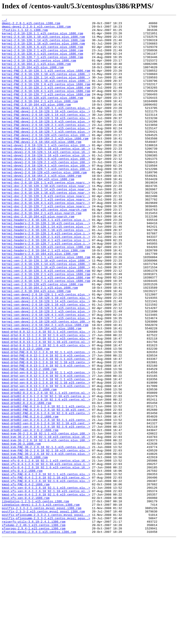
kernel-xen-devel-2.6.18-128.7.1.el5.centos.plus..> (46, 378)
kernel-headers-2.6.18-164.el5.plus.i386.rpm (40, 301)
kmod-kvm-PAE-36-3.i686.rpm (25, 545)
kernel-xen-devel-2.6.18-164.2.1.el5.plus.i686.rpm (45, 387)
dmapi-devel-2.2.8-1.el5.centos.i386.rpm (36, 28)
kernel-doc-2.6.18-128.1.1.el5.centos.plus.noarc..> (46, 216)
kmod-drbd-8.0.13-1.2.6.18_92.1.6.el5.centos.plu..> (46, 411)
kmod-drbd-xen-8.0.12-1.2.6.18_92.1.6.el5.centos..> (46, 448)
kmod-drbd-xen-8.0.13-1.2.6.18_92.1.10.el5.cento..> (46, 456)
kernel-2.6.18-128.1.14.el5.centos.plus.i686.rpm (43, 45)
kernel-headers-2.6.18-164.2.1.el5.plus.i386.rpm (43, 297)
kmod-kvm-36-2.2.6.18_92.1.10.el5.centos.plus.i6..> (46, 521)
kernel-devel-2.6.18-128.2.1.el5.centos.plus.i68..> (46, 191)
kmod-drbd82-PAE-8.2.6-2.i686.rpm (30, 496)
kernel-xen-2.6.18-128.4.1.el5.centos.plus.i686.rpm (46, 330)
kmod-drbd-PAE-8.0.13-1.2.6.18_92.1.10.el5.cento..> (46, 431)
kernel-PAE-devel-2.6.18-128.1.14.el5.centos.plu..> (46, 134)
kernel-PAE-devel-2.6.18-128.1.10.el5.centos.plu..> (46, 130)
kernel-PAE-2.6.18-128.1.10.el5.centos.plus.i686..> (46, 85)
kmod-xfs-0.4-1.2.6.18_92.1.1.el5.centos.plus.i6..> (46, 549)
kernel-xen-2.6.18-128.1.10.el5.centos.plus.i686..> (46, 309)
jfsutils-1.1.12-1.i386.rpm (25, 33)
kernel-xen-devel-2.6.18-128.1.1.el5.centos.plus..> (46, 350)
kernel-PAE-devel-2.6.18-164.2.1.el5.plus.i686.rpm (45, 163)
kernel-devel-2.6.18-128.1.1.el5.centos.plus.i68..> (46, 171)
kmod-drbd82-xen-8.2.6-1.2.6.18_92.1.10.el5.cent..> (46, 505)
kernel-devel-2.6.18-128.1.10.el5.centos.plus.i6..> (46, 175)
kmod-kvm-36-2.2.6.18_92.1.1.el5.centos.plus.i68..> (46, 517)
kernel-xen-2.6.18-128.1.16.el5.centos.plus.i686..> (46, 317)
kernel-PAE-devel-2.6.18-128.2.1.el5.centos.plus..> (46, 146)
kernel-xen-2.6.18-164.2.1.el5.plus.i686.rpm (40, 342)
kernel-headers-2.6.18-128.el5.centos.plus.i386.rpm (46, 293)
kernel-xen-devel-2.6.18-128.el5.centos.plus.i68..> (46, 382)
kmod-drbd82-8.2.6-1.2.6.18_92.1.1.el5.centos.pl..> (46, 468)
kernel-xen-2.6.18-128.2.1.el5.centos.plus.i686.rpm (46, 325)
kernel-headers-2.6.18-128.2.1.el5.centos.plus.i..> (46, 281)
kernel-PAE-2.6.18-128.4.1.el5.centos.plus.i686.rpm (46, 106)
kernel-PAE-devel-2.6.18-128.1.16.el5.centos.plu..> (46, 138)
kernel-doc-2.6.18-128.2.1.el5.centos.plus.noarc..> (46, 236)
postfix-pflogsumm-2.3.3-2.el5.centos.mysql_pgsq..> (46, 618)
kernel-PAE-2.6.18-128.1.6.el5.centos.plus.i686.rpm (46, 98)
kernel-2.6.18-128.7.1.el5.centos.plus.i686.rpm (42, 65)
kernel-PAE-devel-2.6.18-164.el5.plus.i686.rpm (41, 167)
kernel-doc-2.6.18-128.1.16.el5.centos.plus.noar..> (46, 228)
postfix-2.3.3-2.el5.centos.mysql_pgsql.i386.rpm (43, 610)
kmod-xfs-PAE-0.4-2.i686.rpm (26, 578)
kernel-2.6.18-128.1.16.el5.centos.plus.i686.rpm (43, 49)
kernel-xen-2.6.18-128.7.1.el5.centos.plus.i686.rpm (46, 334)
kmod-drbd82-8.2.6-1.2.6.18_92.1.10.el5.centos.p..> (46, 472)
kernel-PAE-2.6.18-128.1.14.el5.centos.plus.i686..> (46, 89)
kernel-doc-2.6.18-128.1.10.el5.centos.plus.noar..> (46, 220)
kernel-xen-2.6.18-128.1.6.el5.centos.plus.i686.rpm (46, 321)
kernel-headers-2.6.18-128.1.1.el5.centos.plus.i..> (46, 260)
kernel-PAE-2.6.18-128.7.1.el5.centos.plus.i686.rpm (46, 110)
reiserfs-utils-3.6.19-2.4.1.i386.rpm (33, 623)
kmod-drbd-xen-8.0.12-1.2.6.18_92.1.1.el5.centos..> (46, 443)
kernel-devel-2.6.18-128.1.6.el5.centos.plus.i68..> (46, 187)
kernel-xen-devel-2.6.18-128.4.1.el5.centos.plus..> (46, 374)
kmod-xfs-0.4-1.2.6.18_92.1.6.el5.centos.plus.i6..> (46, 557)
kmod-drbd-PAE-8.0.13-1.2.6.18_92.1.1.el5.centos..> (46, 427)
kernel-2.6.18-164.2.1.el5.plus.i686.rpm (36, 73)
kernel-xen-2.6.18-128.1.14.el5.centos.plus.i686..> (46, 313)
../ (4, 20)
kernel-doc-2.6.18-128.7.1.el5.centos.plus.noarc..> (46, 244)
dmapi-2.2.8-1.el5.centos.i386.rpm (31, 24)
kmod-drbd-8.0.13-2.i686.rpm (26, 415)
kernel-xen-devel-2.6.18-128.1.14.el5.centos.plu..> (46, 358)
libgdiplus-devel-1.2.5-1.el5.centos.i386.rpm (40, 602)
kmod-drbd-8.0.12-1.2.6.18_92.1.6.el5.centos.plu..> (46, 399)
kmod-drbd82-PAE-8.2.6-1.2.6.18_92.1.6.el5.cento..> (46, 492)
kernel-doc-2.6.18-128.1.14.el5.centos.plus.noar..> (46, 224)
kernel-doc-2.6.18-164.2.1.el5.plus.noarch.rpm (41, 252)
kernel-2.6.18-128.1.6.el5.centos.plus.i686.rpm (42, 53)
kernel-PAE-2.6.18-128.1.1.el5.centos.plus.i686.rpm (46, 81)
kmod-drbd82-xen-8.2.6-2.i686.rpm (30, 513)
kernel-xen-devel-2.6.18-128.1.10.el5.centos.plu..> (46, 354)
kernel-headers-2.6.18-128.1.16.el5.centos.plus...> (46, 273)
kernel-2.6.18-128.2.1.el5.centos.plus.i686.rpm (42, 57)
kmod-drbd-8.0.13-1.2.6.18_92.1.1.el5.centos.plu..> (46, 403)
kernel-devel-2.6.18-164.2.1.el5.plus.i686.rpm (41, 207)
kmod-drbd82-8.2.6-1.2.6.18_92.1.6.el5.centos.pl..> (46, 476)
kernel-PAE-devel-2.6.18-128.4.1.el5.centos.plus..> (46, 151)
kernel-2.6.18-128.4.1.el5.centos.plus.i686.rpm (42, 61)
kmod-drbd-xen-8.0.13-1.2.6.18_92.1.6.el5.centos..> (46, 460)
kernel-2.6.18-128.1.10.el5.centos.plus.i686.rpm (43, 41)
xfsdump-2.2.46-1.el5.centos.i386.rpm (33, 627)
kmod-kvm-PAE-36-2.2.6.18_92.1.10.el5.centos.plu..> (46, 537)
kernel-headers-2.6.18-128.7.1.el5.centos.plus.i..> (46, 289)
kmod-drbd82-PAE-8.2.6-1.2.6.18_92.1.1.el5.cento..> (46, 484)
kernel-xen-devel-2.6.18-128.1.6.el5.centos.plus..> (46, 366)
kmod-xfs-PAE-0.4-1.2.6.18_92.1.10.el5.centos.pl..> (46, 570)
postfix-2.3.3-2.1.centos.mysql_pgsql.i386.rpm (41, 606)
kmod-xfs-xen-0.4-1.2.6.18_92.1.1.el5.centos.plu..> (46, 582)
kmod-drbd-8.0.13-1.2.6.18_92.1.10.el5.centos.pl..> (46, 407)
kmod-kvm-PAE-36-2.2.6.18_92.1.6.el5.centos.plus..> (46, 541)
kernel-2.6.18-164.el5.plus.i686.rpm (33, 77)
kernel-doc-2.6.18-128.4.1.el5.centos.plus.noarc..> (46, 240)
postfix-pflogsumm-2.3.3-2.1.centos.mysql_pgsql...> (46, 614)
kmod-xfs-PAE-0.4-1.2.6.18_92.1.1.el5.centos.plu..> (46, 566)
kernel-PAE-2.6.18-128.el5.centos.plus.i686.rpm (42, 114)
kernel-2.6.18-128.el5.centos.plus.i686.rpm (39, 69)
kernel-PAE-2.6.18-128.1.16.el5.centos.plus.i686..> (46, 94)
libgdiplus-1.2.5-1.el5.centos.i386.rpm (35, 598)
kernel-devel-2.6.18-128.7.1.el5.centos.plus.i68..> (46, 199)
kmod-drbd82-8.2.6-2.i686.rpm (26, 480)
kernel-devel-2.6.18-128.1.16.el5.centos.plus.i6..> (46, 183)
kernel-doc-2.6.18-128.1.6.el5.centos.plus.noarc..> (46, 232)
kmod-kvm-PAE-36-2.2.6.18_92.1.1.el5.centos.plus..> (46, 533)
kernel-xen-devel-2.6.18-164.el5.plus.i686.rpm (41, 391)
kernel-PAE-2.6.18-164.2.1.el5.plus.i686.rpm (40, 118)
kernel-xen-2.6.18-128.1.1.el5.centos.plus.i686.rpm (46, 305)
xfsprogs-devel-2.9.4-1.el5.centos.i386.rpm (39, 635)
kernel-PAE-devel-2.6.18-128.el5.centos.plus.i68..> (46, 159)
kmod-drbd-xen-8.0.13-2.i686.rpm (29, 464)
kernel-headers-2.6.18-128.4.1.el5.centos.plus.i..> (46, 285)
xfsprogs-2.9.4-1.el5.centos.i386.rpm (33, 631)
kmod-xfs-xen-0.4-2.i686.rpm (26, 594)
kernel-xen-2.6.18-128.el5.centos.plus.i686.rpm (42, 338)
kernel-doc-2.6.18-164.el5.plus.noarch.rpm (38, 256)
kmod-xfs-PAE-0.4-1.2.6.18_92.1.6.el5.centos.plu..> (46, 574)
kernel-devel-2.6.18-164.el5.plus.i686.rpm (38, 212)
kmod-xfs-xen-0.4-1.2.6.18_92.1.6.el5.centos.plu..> (46, 590)
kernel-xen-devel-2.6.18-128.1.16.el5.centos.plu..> (46, 362)
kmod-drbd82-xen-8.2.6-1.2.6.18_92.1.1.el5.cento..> (46, 500)
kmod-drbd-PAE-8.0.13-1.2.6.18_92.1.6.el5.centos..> (46, 435)
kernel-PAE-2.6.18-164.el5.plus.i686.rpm (36, 122)
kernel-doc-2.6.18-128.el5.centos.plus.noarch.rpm (44, 248)
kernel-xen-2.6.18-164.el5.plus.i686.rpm (36, 346)
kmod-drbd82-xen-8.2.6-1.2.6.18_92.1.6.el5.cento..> (46, 509)
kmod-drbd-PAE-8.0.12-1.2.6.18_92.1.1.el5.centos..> (46, 419)
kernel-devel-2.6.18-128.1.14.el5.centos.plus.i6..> (46, 179)
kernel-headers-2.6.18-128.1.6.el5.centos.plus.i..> (46, 277)
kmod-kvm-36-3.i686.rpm (21, 529)
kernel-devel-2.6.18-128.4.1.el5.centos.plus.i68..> (46, 195)
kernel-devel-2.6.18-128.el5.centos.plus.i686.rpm (44, 203)
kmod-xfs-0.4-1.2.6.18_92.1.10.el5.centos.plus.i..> (46, 553)
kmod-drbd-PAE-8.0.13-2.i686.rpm (29, 439)
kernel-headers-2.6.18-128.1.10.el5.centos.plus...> (46, 264)
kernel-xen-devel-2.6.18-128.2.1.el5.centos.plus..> (46, 370)
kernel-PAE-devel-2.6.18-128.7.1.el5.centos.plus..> (46, 155)
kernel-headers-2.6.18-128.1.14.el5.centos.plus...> (46, 269)
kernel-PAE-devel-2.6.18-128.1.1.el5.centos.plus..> (46, 126)
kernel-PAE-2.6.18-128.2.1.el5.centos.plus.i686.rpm (46, 102)
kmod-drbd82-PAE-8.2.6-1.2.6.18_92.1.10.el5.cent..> (46, 488)
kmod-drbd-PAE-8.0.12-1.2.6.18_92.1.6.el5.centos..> (46, 423)
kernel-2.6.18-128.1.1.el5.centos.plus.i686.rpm (42, 37)
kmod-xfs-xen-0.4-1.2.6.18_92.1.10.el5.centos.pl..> (46, 586)
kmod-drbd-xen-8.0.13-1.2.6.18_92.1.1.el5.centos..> (46, 452)
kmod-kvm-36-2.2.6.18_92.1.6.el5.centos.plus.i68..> (46, 525)
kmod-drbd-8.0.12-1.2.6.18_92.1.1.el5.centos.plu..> (46, 395)
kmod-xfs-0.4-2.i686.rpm (22, 561)
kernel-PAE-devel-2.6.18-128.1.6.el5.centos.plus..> (46, 142)
